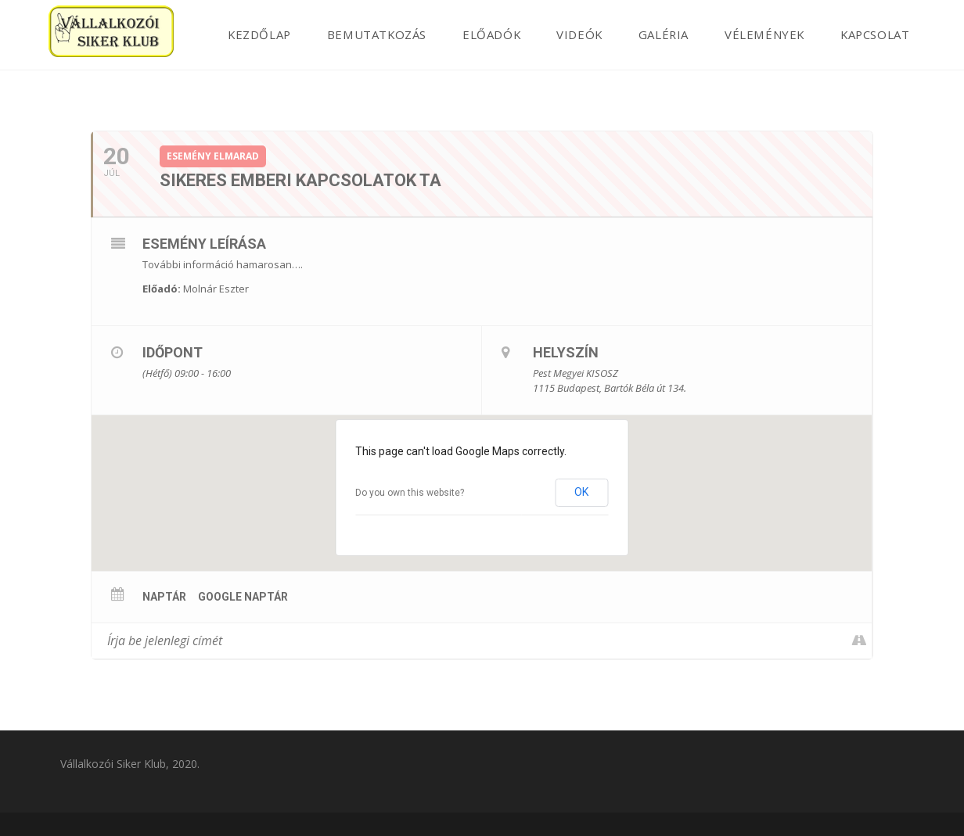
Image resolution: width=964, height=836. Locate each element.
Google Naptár (243, 596)
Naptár (164, 596)
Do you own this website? (409, 492)
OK (581, 492)
